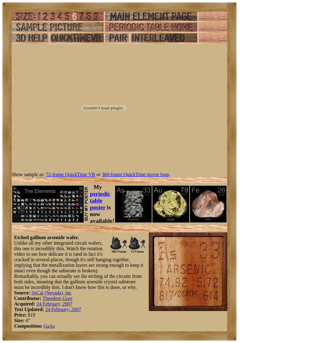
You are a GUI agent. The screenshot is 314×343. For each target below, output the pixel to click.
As (52, 326)
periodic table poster (100, 201)
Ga (46, 326)
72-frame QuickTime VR (70, 174)
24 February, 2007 (54, 303)
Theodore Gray (57, 298)
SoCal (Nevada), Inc (51, 292)
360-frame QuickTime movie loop (135, 174)
